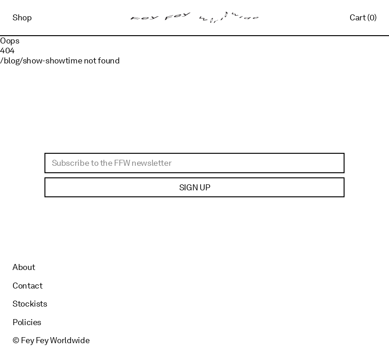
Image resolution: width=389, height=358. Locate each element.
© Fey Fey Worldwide (51, 340)
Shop (22, 17)
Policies (27, 322)
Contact (27, 285)
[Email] (194, 163)
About (24, 267)
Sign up (194, 187)
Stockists (30, 303)
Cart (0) (363, 17)
